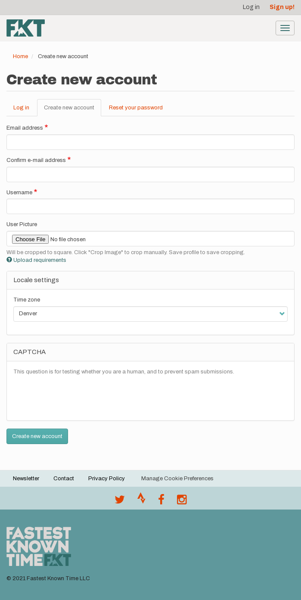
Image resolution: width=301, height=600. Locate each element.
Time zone (26, 300)
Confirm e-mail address (36, 160)
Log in (251, 7)
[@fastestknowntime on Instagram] (181, 502)
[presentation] (78, 397)
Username (19, 193)
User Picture (21, 224)
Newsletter (26, 479)
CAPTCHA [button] (29, 351)
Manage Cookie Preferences (177, 479)
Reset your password (136, 108)
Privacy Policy (106, 479)
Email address (24, 128)
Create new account (72, 110)
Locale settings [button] (36, 280)
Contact (63, 479)
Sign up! (282, 7)
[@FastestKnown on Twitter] (120, 502)
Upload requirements (36, 260)
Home (20, 56)
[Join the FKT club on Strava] (141, 502)
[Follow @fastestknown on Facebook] (161, 502)
